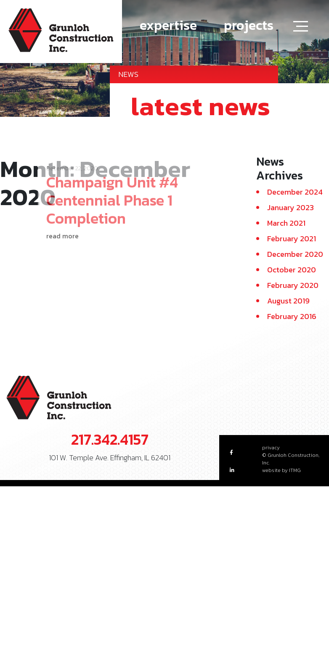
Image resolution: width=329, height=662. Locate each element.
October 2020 (291, 269)
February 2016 (291, 316)
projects (248, 25)
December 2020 (295, 254)
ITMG (295, 470)
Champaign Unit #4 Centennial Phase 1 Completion (112, 189)
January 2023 (290, 207)
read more (62, 225)
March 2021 (286, 223)
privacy (271, 447)
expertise (168, 25)
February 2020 (292, 285)
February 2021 (291, 238)
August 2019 (288, 300)
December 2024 (295, 192)
